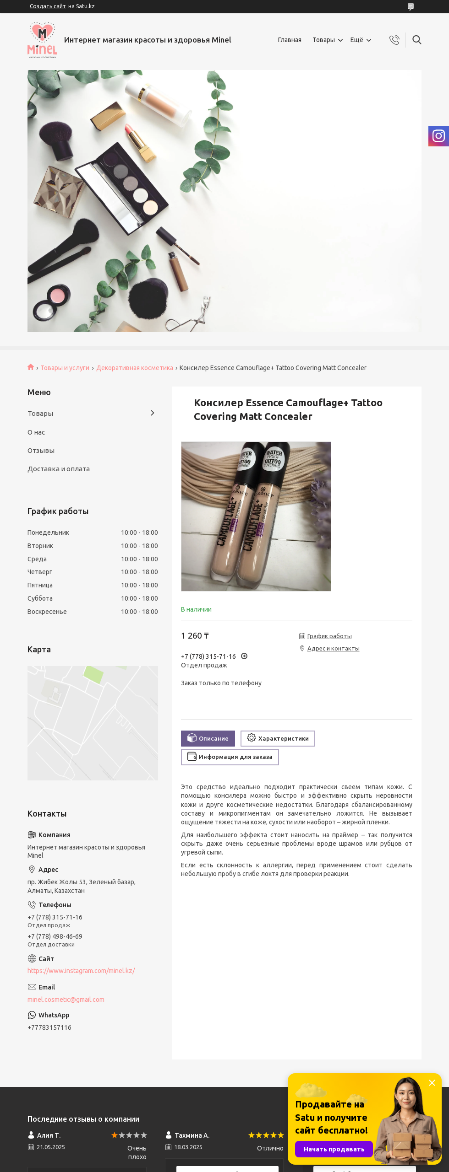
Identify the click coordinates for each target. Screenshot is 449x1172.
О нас (36, 432)
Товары (323, 39)
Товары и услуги (64, 367)
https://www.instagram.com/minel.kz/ (81, 970)
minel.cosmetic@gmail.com (65, 999)
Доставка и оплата (58, 469)
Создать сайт (48, 6)
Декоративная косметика (134, 367)
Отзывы (41, 450)
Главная (289, 39)
